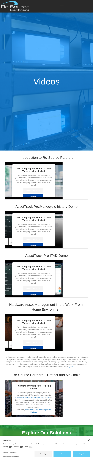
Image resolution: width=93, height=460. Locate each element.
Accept (33, 196)
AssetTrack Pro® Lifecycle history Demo (46, 206)
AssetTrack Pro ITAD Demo (46, 255)
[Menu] (62, 6)
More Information (33, 190)
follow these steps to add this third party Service (32, 397)
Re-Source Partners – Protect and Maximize (46, 375)
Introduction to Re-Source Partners (46, 157)
